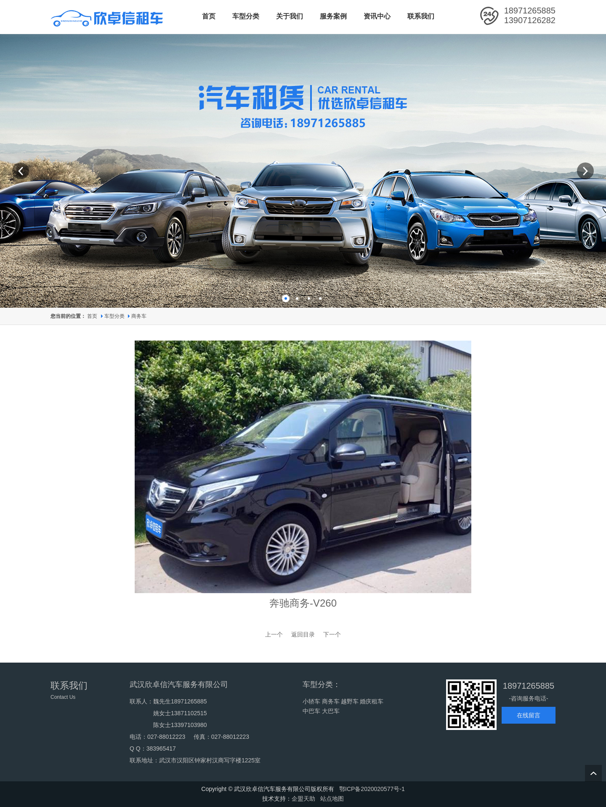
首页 (92, 316)
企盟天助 (303, 798)
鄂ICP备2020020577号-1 (372, 789)
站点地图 (332, 798)
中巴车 (311, 711)
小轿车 (311, 701)
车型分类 (115, 316)
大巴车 (331, 711)
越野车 (350, 701)
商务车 (138, 316)
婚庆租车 (371, 701)
